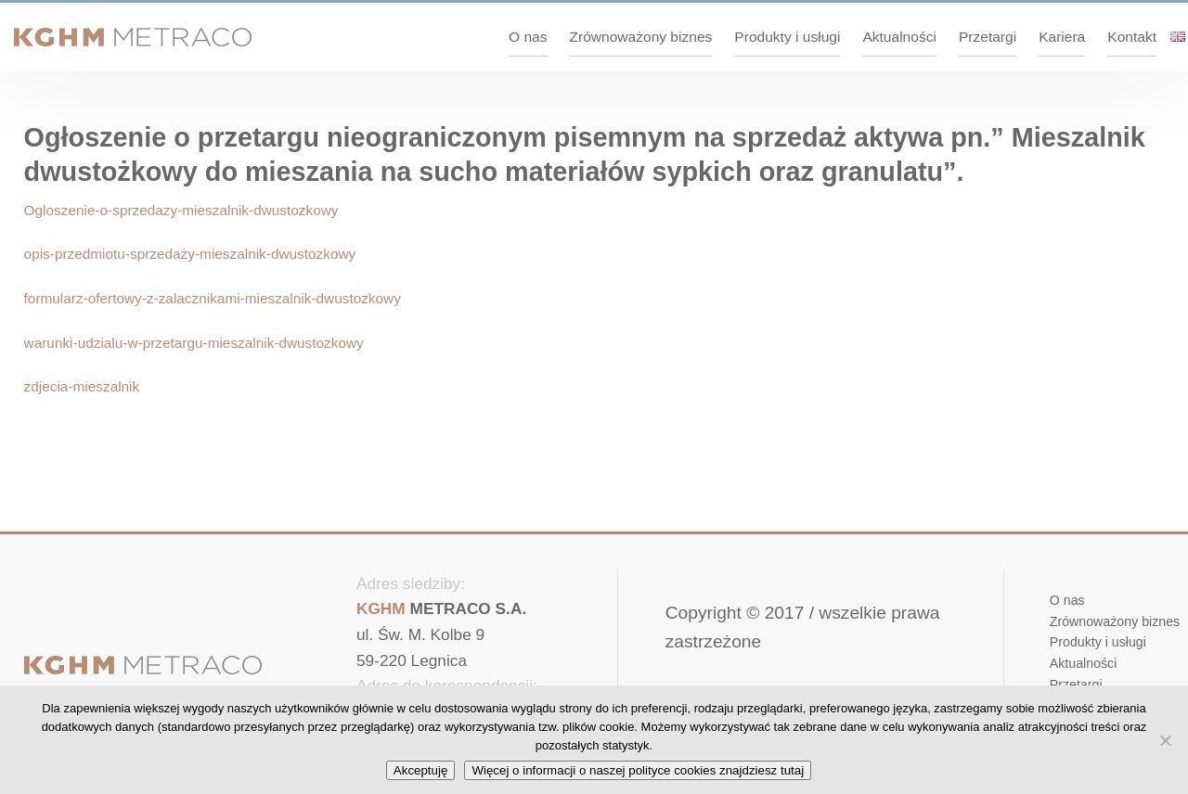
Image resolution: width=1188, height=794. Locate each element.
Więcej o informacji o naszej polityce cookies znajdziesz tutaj (637, 770)
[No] (1165, 740)
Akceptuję (421, 770)
